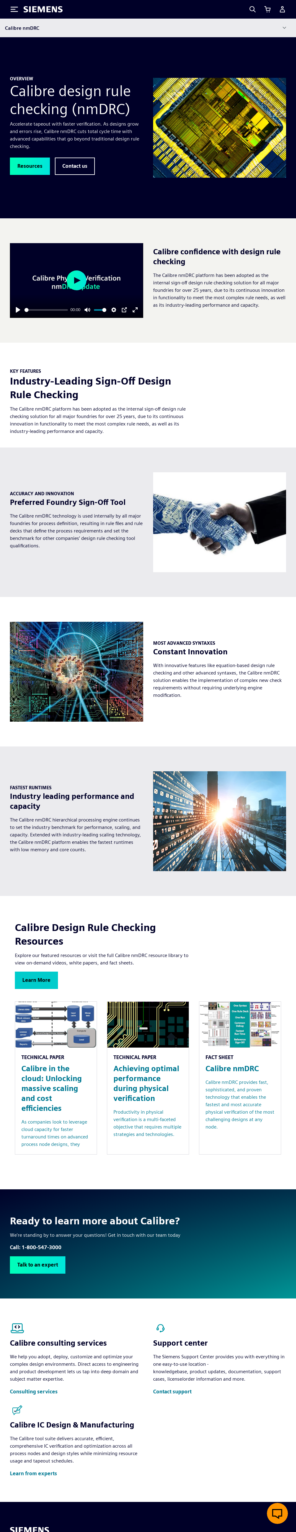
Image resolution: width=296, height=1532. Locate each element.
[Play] (18, 310)
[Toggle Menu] (14, 9)
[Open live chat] (277, 1513)
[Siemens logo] (43, 9)
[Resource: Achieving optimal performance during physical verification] (148, 1078)
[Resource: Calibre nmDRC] (240, 1078)
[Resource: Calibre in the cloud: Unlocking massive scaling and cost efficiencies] (56, 1078)
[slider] (46, 310)
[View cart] (267, 9)
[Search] (252, 9)
